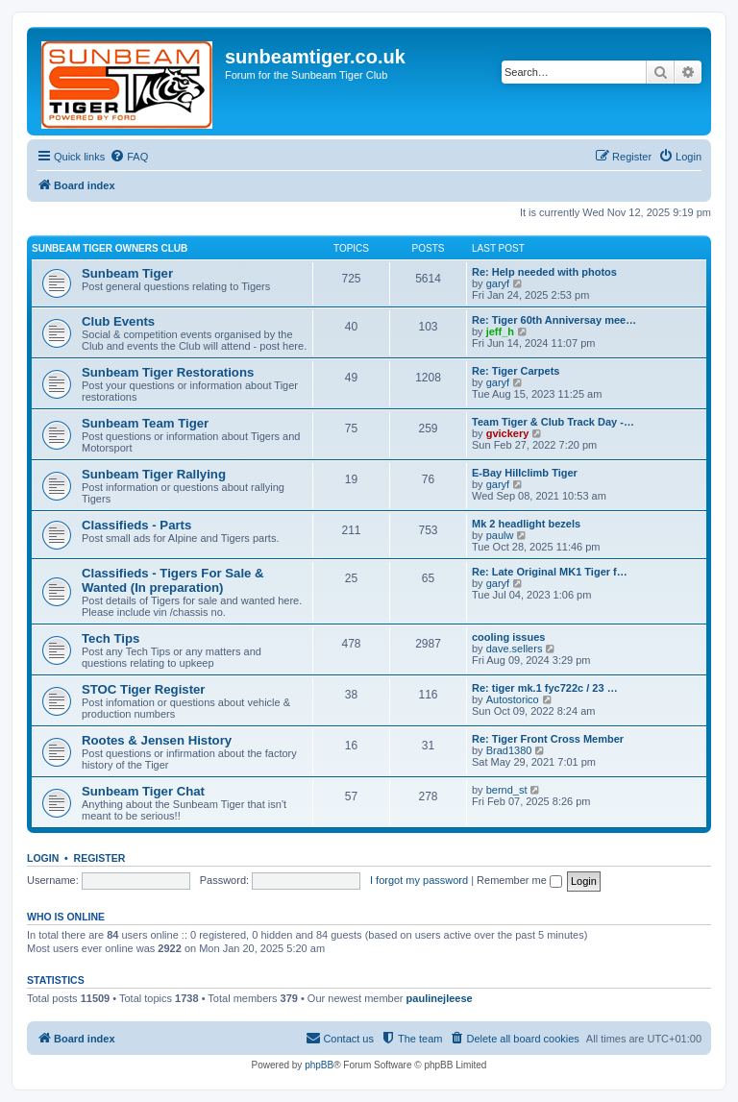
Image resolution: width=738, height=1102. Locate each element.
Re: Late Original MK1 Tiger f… (549, 571)
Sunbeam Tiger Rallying (154, 474)
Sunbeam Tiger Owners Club (109, 248)
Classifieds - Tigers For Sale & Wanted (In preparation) (173, 580)
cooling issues (508, 637)
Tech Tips (110, 638)
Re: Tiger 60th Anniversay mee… (554, 320)
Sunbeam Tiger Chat (143, 791)
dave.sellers (514, 648)
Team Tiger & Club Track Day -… (553, 422)
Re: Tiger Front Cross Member (548, 739)
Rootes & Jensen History (157, 740)
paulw (500, 535)
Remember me (519, 880)
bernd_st (507, 790)
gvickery (507, 433)
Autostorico (512, 699)
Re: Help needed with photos (544, 272)
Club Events (118, 321)
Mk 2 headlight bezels (526, 523)
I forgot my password (419, 880)
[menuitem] (129, 156)
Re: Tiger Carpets (516, 371)
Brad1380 (509, 750)
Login (43, 858)
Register (100, 858)
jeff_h (500, 331)
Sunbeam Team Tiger (145, 423)
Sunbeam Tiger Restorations (168, 372)
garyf (497, 283)
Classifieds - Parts (136, 525)
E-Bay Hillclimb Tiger (525, 472)
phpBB (319, 1065)
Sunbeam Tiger (127, 273)
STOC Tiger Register (144, 689)
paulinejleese (439, 998)
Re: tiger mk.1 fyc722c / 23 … (545, 688)
